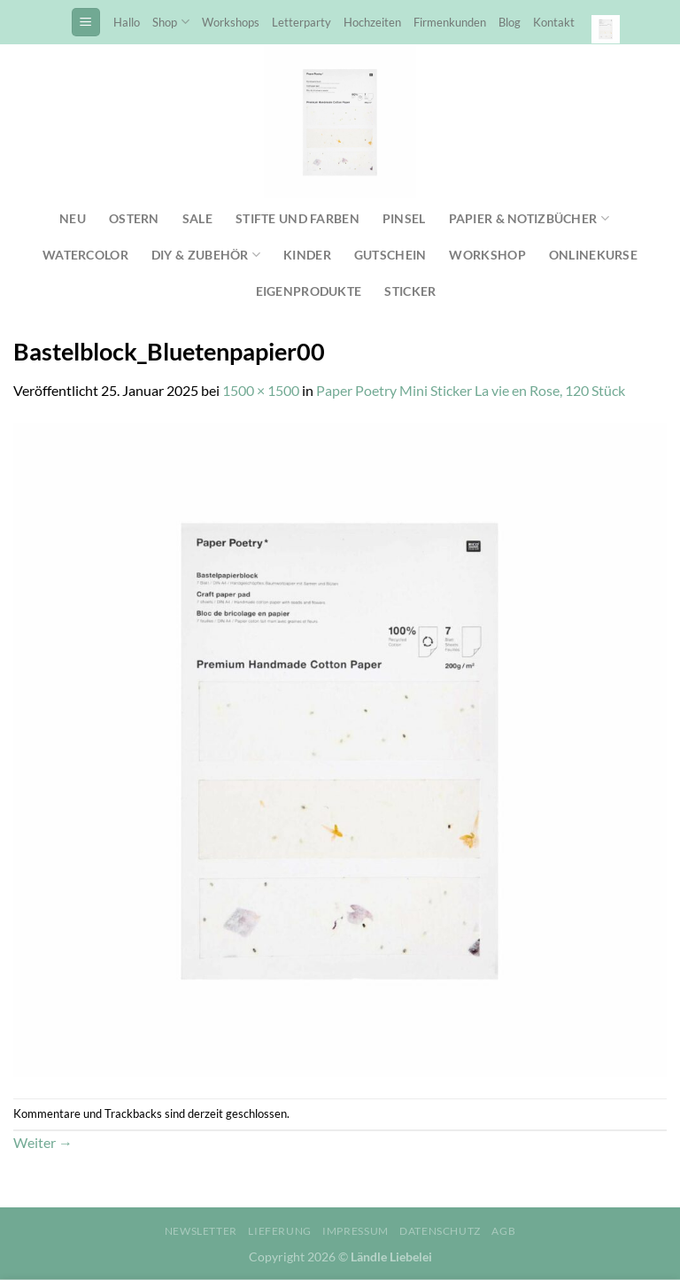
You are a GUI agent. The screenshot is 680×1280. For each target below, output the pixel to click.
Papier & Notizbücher (529, 218)
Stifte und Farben (297, 218)
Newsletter (201, 1230)
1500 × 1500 (260, 390)
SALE (197, 218)
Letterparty (301, 22)
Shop (170, 21)
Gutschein (390, 254)
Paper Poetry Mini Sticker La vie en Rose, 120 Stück (470, 390)
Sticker (410, 291)
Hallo (126, 22)
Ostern (134, 218)
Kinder (307, 254)
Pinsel (404, 218)
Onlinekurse (593, 254)
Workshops (230, 22)
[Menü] (86, 22)
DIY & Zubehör (205, 254)
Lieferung (280, 1230)
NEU (72, 218)
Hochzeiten (372, 22)
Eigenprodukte (309, 291)
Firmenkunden (449, 22)
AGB (503, 1230)
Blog (509, 22)
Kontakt (554, 22)
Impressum (355, 1230)
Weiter (43, 1142)
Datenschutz (440, 1230)
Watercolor (85, 254)
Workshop (487, 254)
